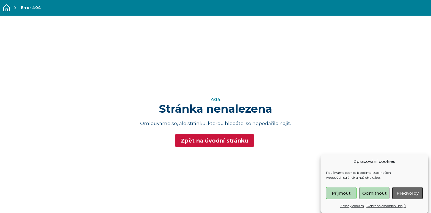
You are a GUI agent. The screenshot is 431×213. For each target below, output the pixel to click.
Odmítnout (374, 193)
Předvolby (408, 193)
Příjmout (341, 193)
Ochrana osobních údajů (386, 206)
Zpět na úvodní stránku (214, 140)
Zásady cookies (352, 206)
